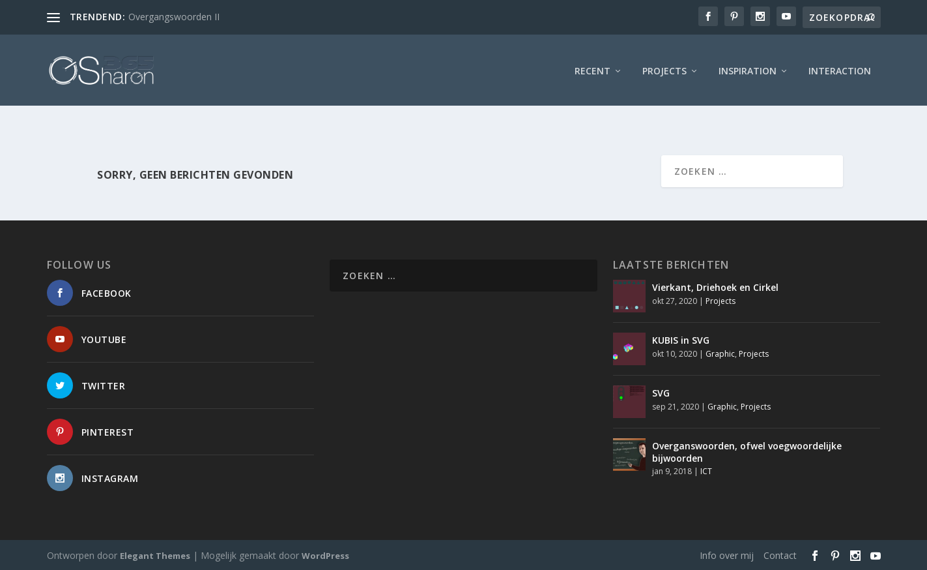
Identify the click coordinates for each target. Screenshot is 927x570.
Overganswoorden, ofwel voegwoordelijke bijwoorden (747, 452)
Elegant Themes (155, 555)
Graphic (720, 353)
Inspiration (748, 68)
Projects (664, 68)
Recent (592, 68)
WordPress (325, 555)
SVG (661, 393)
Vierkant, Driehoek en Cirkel (715, 287)
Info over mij (727, 554)
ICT (706, 470)
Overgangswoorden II (174, 16)
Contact (780, 554)
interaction (839, 68)
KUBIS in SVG (680, 340)
